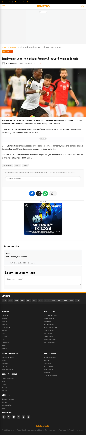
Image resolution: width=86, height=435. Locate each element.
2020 (40, 300)
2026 (4, 300)
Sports (4, 333)
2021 (34, 300)
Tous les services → (50, 343)
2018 (53, 300)
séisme (17, 165)
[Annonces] (2, 1)
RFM (3, 381)
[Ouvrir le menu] (3, 6)
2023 (22, 300)
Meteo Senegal (49, 318)
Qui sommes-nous (8, 399)
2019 (46, 300)
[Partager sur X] (39, 193)
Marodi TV (5, 360)
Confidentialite (6, 405)
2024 (16, 300)
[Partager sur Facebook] (32, 193)
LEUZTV (4, 366)
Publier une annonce (50, 376)
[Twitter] (19, 1)
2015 (71, 300)
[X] (9, 417)
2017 (59, 300)
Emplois (46, 360)
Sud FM (4, 387)
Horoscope (48, 333)
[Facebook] (16, 1)
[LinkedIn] (23, 417)
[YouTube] (23, 1)
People (4, 330)
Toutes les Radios (7, 378)
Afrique (4, 349)
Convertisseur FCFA (50, 315)
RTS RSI (4, 390)
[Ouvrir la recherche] (83, 6)
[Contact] (9, 1)
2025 (10, 300)
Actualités (7, 51)
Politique (5, 315)
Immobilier (47, 363)
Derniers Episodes (8, 357)
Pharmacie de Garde (50, 327)
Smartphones (48, 369)
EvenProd (5, 363)
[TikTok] (28, 417)
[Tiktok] (27, 1)
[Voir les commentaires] (53, 193)
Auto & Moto (48, 366)
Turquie (25, 165)
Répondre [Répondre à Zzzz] (31, 263)
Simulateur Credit (50, 339)
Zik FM (4, 384)
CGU (3, 408)
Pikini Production (7, 369)
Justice (4, 321)
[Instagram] (18, 417)
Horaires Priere (49, 324)
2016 (65, 300)
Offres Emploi (48, 336)
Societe (4, 318)
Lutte (3, 339)
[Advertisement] (43, 27)
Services (47, 372)
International (6, 327)
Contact (4, 402)
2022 (28, 300)
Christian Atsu (7, 165)
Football (4, 336)
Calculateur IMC (49, 330)
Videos (4, 346)
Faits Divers (5, 343)
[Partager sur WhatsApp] (45, 193)
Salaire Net (47, 321)
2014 (77, 300)
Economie (5, 324)
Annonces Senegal (50, 357)
